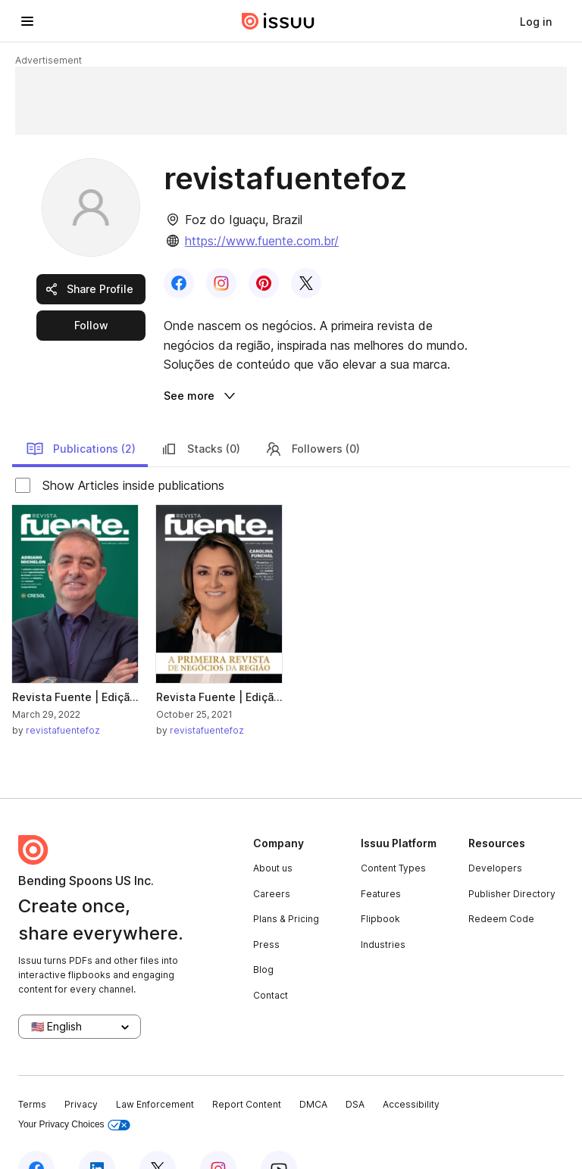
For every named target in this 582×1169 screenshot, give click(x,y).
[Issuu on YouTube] (279, 1132)
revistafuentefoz (63, 694)
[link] (536, 21)
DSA (355, 1068)
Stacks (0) (200, 413)
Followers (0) (312, 413)
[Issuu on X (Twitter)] (157, 1132)
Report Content (246, 1068)
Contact (270, 959)
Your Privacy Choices (74, 1088)
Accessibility (411, 1068)
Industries (383, 908)
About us (273, 831)
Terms (32, 1068)
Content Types (393, 831)
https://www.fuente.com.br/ (262, 240)
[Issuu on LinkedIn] (97, 1132)
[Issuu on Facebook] (36, 1132)
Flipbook (380, 882)
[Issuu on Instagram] (218, 1132)
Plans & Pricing (286, 882)
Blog (263, 933)
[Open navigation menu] (27, 21)
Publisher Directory (511, 857)
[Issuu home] (278, 21)
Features (381, 857)
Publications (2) (81, 413)
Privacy (81, 1068)
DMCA (313, 1068)
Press (266, 908)
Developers (495, 831)
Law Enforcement (155, 1068)
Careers (271, 857)
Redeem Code (501, 882)
